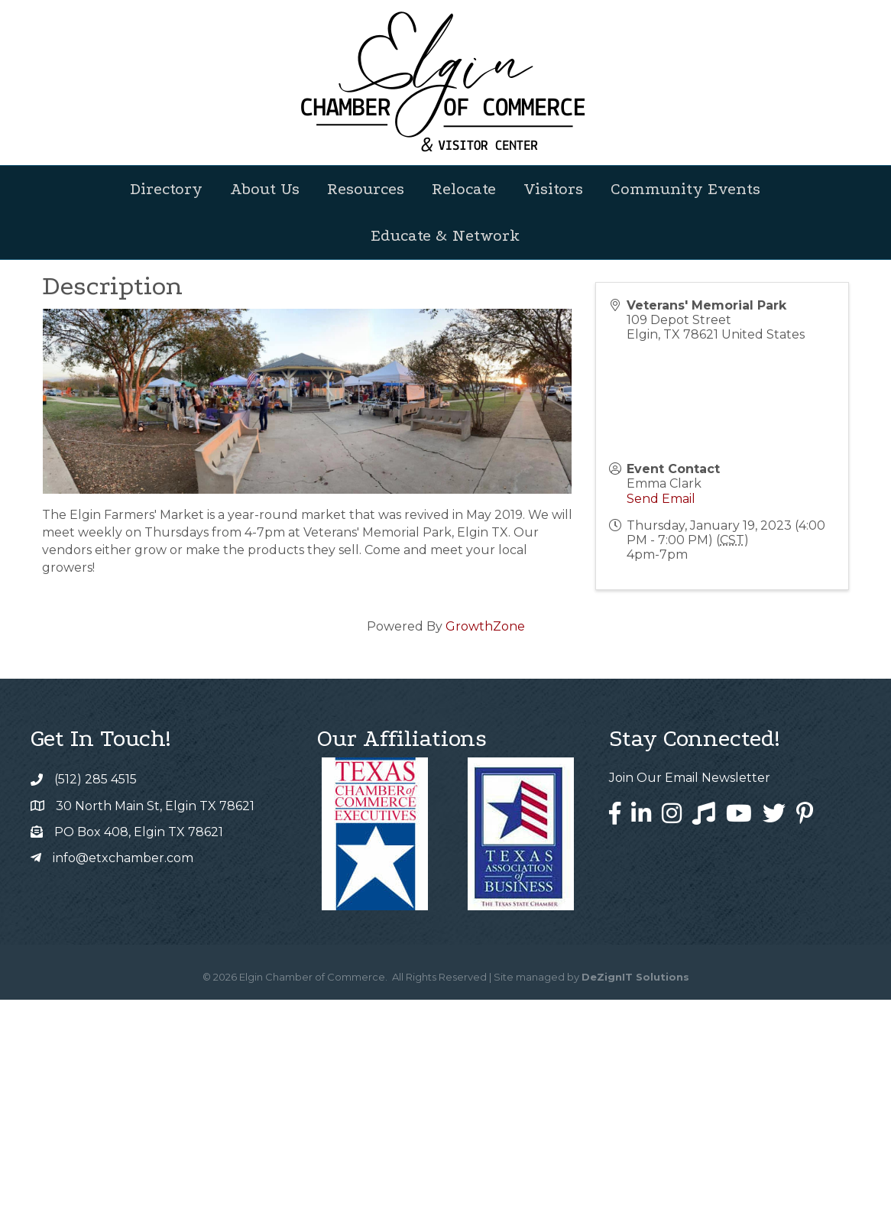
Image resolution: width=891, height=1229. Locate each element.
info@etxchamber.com (123, 1087)
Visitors (553, 189)
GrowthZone (485, 855)
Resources (365, 189)
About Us (265, 189)
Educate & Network (445, 235)
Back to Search (84, 438)
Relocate (464, 189)
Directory (166, 189)
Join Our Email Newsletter (689, 1007)
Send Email (661, 728)
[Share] (486, 463)
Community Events (685, 189)
